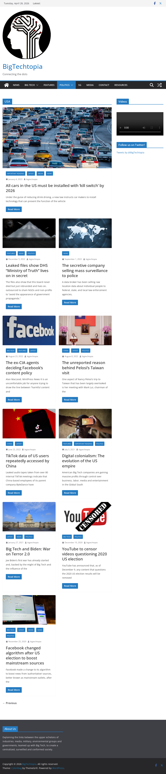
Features (49, 85)
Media (90, 85)
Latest (31, 173)
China (65, 350)
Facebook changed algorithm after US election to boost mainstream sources (25, 655)
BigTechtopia (23, 66)
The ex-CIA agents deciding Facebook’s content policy (24, 367)
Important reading (15, 173)
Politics (65, 85)
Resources (120, 85)
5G (79, 85)
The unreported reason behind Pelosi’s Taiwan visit (83, 367)
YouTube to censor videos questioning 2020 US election (84, 554)
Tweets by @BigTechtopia (130, 152)
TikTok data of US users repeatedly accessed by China (27, 460)
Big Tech (30, 85)
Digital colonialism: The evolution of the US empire (83, 460)
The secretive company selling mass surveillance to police (85, 270)
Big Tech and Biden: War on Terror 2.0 (28, 551)
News (16, 85)
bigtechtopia (31, 179)
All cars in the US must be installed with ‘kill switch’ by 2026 (55, 188)
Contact (104, 85)
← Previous (10, 703)
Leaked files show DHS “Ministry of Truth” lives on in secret (27, 270)
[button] (36, 85)
